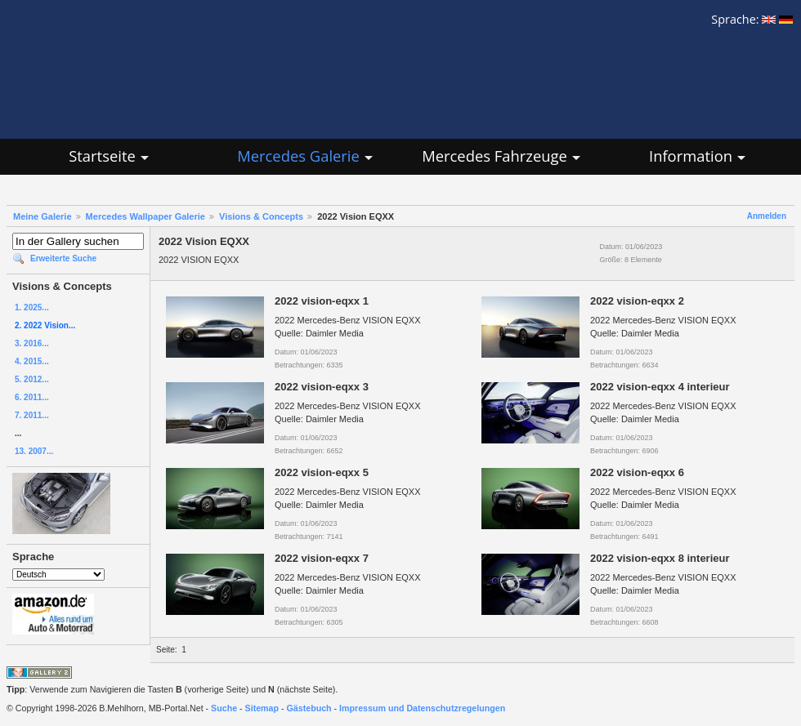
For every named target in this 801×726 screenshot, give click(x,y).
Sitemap (262, 708)
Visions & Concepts (261, 216)
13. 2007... (34, 451)
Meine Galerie (42, 216)
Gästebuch (309, 708)
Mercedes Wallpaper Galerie (145, 216)
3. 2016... (32, 343)
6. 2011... (32, 397)
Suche (224, 708)
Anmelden (766, 216)
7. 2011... (32, 415)
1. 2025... (32, 307)
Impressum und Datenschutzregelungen (422, 708)
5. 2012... (32, 379)
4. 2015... (32, 361)
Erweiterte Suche (63, 258)
